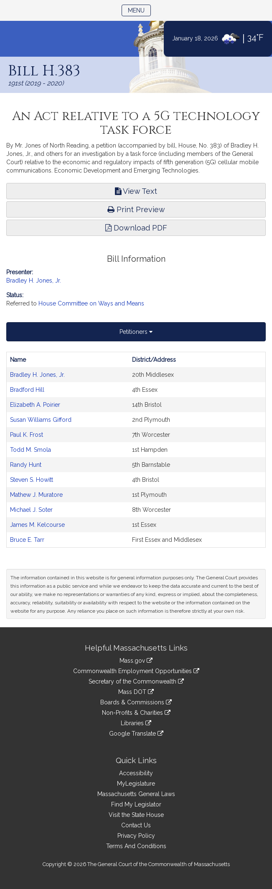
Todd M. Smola (30, 449)
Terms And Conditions (136, 846)
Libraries (136, 723)
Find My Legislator (136, 804)
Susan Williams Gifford (40, 419)
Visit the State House (136, 814)
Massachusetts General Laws (136, 794)
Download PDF (136, 227)
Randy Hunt (25, 464)
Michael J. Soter (31, 509)
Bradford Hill (27, 389)
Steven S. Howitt (31, 479)
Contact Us (136, 825)
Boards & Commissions (136, 702)
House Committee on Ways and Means (91, 303)
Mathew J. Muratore (36, 494)
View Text (136, 191)
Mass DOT (136, 692)
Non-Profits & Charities (136, 712)
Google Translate (136, 733)
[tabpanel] (136, 450)
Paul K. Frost (26, 434)
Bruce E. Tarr (27, 539)
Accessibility (136, 773)
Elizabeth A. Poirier (35, 404)
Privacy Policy (136, 835)
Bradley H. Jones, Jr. (33, 280)
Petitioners (136, 331)
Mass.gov (136, 660)
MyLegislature (136, 783)
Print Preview (136, 209)
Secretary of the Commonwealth (136, 681)
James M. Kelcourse (37, 524)
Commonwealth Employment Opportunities (136, 671)
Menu (139, 10)
